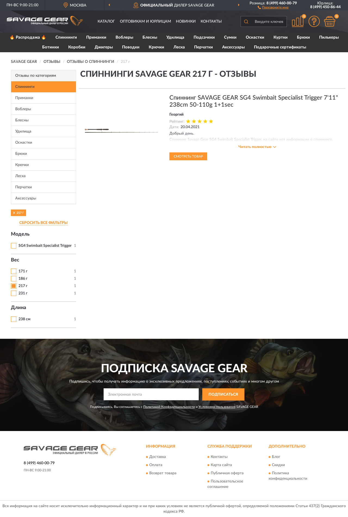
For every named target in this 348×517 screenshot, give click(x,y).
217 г (22, 286)
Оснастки (255, 37)
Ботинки (50, 47)
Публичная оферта (227, 473)
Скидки (278, 465)
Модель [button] (20, 234)
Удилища (175, 37)
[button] (273, 7)
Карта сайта (221, 465)
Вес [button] (15, 260)
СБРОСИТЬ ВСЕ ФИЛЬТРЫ (43, 223)
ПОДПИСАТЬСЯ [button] (223, 394)
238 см (24, 319)
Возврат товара (162, 473)
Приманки (96, 37)
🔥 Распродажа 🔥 (28, 37)
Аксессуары (233, 47)
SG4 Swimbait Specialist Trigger (45, 246)
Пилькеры (329, 37)
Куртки (281, 37)
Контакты (211, 21)
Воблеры (124, 37)
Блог (276, 457)
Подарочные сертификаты (280, 47)
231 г (22, 293)
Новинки (186, 21)
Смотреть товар (188, 156)
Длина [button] (18, 307)
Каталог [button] (106, 21)
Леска (179, 47)
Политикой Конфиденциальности (169, 406)
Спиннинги (66, 37)
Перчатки (203, 47)
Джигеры (104, 47)
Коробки (76, 47)
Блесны (149, 37)
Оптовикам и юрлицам (145, 21)
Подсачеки (204, 37)
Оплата (155, 465)
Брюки (303, 37)
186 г (22, 279)
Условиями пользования (216, 406)
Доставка (157, 457)
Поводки (130, 47)
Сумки (230, 37)
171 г (22, 271)
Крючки (156, 47)
